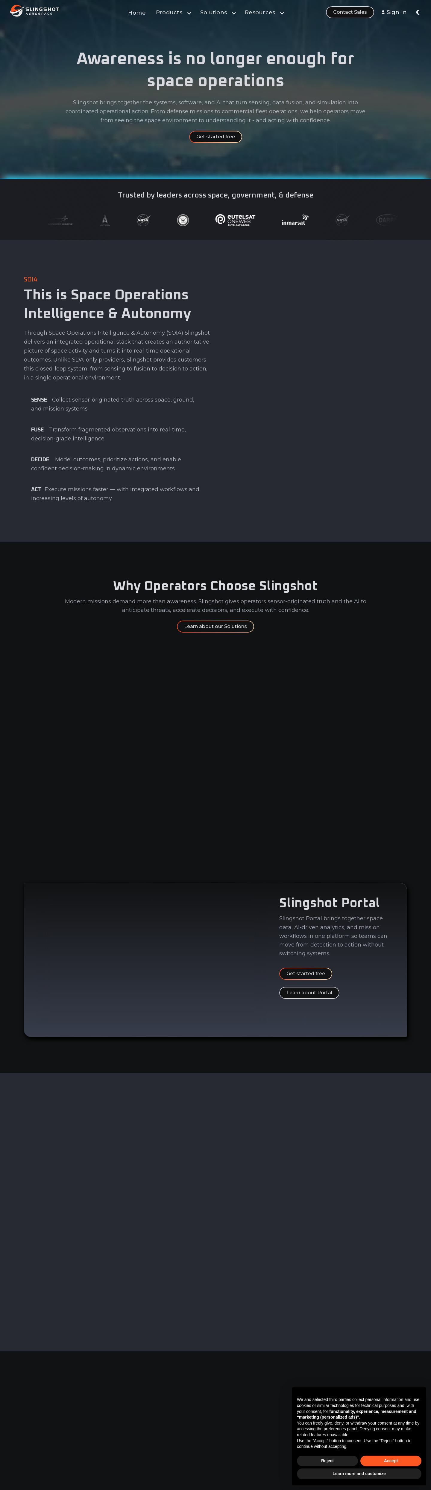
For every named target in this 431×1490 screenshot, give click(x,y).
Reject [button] (327, 1460)
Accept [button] (391, 1460)
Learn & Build (233, 1432)
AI (221, 1421)
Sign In (397, 12)
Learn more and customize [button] (359, 1473)
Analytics (229, 1410)
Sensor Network (236, 1443)
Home (137, 13)
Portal (225, 1388)
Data (224, 1399)
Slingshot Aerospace (271, 1486)
